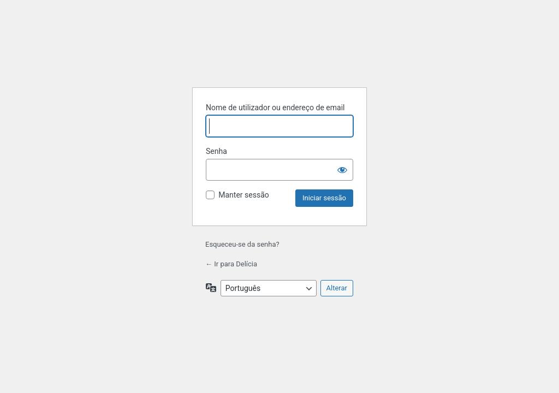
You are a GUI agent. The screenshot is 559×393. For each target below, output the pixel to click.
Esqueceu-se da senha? (242, 244)
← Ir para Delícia (231, 264)
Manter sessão (243, 194)
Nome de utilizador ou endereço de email (275, 107)
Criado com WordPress (279, 51)
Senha (216, 151)
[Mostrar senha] (342, 170)
